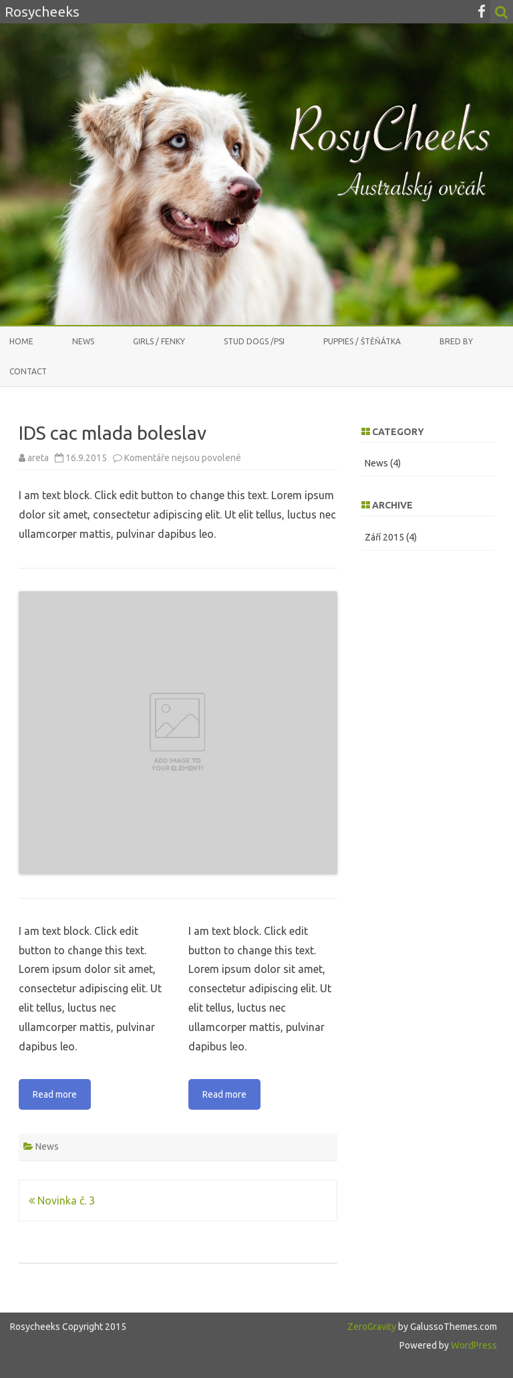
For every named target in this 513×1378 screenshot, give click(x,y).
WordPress (473, 1345)
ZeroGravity (371, 1326)
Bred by (456, 341)
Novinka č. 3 (62, 1200)
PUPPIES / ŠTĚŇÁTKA (362, 341)
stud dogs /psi (254, 341)
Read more (55, 1094)
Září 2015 (384, 537)
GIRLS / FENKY (159, 341)
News (83, 341)
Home (21, 341)
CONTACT (28, 371)
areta (38, 457)
